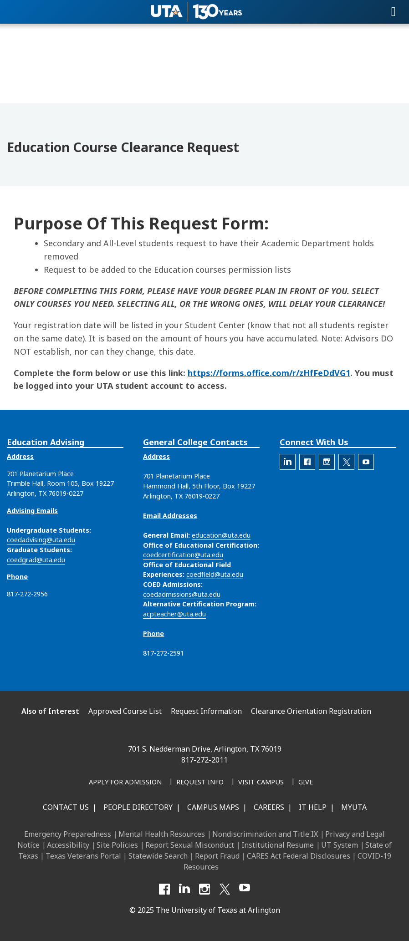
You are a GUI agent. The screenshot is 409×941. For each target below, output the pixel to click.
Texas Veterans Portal (83, 856)
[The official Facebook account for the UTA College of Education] (307, 462)
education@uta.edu (221, 535)
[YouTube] (244, 889)
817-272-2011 (204, 760)
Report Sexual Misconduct (189, 845)
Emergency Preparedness (67, 834)
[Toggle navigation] (393, 11)
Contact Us (66, 807)
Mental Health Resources (161, 834)
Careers (269, 807)
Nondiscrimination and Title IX (265, 834)
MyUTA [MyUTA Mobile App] (354, 807)
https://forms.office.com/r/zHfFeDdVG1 (269, 372)
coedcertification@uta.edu (183, 554)
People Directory (138, 807)
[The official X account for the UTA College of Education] (346, 462)
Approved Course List (125, 711)
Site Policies (117, 845)
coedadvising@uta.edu (41, 539)
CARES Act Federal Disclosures (298, 856)
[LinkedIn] (184, 889)
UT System (339, 845)
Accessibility (68, 845)
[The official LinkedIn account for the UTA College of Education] (288, 462)
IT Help (313, 807)
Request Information (206, 711)
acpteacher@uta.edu (174, 614)
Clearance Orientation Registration (311, 711)
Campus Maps (213, 807)
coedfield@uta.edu (214, 574)
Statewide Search (158, 856)
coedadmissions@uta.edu (181, 594)
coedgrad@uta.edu (36, 559)
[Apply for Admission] (125, 783)
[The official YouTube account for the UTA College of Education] (366, 462)
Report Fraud (217, 856)
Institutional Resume (277, 845)
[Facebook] (164, 889)
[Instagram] (204, 889)
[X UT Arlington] (224, 889)
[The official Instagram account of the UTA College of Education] (327, 462)
